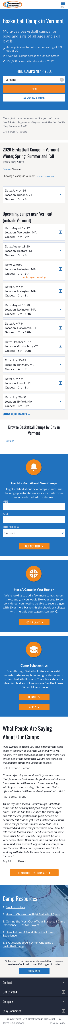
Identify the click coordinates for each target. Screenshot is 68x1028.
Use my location (34, 98)
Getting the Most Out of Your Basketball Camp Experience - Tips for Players (34, 923)
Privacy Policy (57, 1022)
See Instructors (15, 907)
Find (34, 88)
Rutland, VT (24, 194)
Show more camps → (17, 414)
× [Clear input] (62, 79)
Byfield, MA (24, 401)
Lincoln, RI (23, 383)
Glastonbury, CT (27, 346)
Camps (6, 169)
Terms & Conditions (13, 1022)
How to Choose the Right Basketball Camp (33, 914)
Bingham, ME (25, 364)
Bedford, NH (25, 250)
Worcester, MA (27, 232)
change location (46, 175)
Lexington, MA (26, 269)
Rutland (9, 440)
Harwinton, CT (26, 327)
